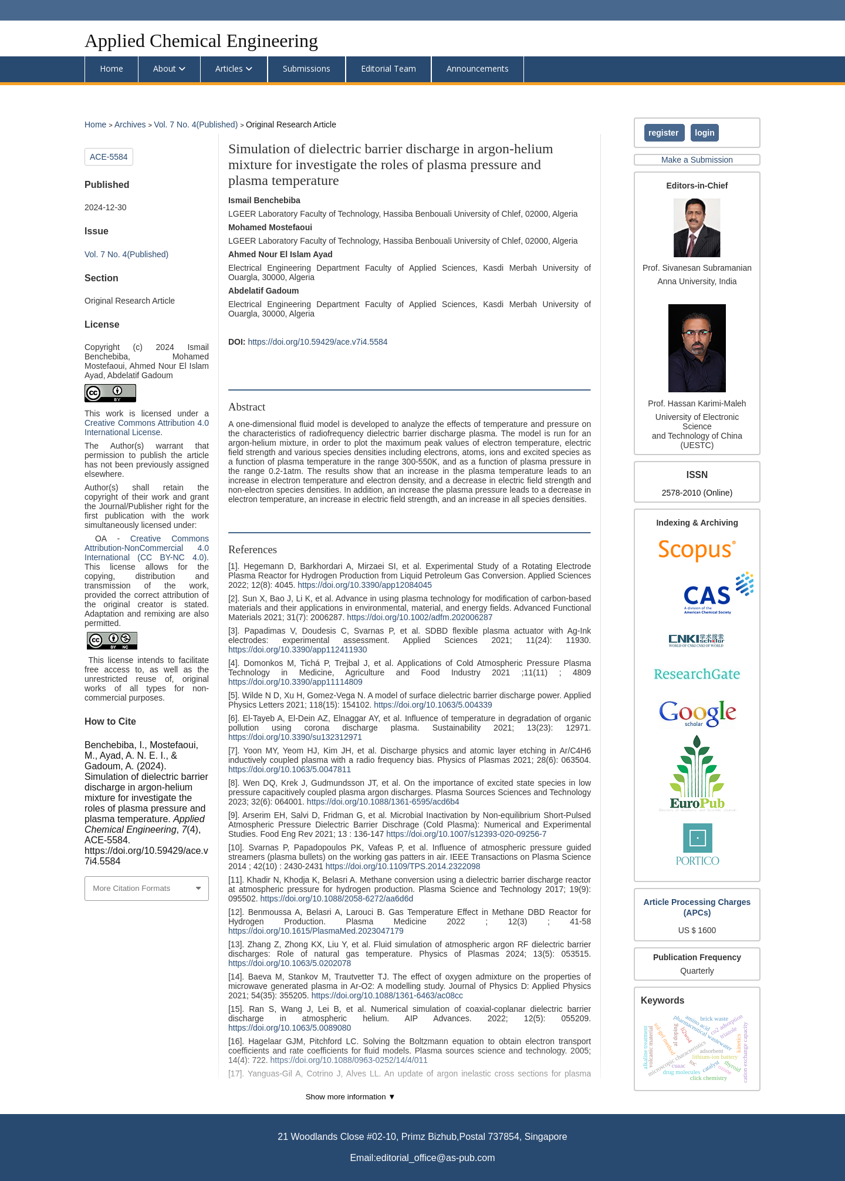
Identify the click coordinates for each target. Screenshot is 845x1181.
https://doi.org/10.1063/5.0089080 (289, 1027)
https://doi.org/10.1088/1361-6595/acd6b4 (383, 801)
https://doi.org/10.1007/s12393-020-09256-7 (466, 834)
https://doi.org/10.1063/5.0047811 (289, 769)
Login (704, 132)
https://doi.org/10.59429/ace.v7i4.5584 (317, 341)
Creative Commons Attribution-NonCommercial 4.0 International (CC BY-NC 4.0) (146, 548)
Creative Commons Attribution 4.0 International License (146, 427)
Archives (131, 124)
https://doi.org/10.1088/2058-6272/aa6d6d (336, 898)
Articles (229, 68)
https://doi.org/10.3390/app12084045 (365, 585)
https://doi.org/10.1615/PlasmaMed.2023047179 (316, 931)
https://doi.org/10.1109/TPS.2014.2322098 (403, 866)
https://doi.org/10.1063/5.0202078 (289, 963)
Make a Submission (697, 159)
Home (111, 68)
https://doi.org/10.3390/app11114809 (295, 682)
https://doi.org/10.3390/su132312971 (295, 737)
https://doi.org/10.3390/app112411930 (297, 649)
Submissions (306, 68)
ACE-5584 (109, 156)
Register (664, 132)
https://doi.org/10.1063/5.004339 (433, 704)
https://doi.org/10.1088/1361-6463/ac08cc (387, 995)
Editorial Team (388, 68)
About (164, 68)
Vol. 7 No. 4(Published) (197, 124)
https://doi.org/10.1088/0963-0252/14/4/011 (349, 1060)
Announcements (478, 68)
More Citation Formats (131, 888)
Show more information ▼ (351, 1096)
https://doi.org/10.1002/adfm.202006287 (419, 617)
